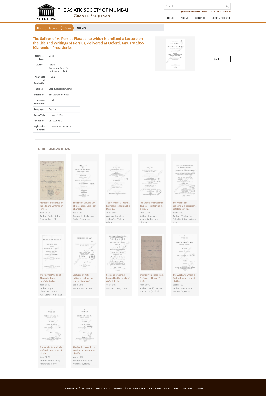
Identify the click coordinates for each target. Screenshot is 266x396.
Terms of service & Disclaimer (76, 388)
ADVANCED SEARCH (221, 11)
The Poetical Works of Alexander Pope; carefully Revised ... (50, 275)
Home (170, 18)
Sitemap (201, 388)
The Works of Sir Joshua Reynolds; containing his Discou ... (118, 202)
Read (216, 51)
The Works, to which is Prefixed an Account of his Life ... (184, 275)
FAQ (176, 388)
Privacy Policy (103, 388)
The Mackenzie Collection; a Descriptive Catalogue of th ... (185, 202)
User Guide (187, 388)
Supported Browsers (159, 388)
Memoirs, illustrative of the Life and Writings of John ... (51, 202)
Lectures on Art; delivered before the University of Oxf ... (83, 275)
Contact (200, 18)
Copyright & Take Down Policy (129, 388)
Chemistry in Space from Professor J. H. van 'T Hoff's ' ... (152, 275)
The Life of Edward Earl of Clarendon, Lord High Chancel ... (84, 202)
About (184, 18)
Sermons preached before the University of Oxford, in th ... (118, 275)
